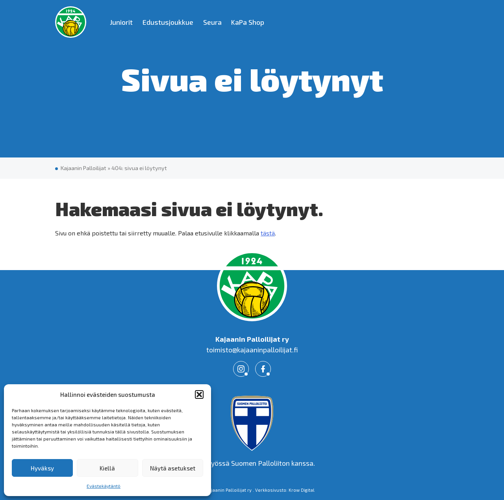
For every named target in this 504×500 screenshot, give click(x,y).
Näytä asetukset (172, 468)
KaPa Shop (247, 22)
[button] (199, 394)
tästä (268, 233)
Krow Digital (302, 490)
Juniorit (121, 22)
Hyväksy (42, 468)
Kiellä (107, 468)
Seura (212, 22)
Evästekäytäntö (103, 486)
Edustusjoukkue (168, 22)
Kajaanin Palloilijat (83, 168)
